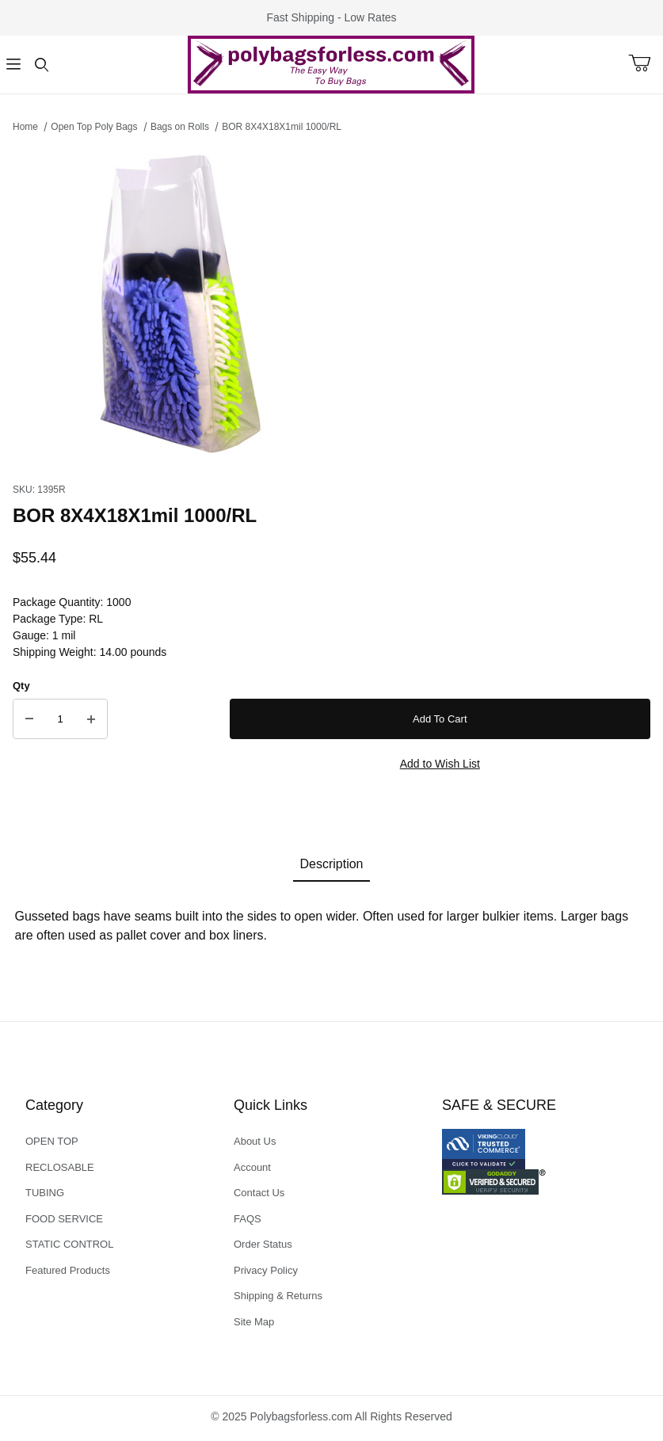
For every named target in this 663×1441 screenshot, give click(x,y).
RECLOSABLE (59, 1167)
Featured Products (67, 1270)
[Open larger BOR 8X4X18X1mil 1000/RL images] (331, 303)
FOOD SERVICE (64, 1219)
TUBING (44, 1193)
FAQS (247, 1219)
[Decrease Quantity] (29, 719)
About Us (255, 1141)
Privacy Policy (266, 1270)
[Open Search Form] (41, 64)
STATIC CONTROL (69, 1244)
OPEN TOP (51, 1141)
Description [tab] (331, 864)
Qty (21, 686)
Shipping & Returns (278, 1296)
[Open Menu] (14, 64)
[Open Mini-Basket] (645, 63)
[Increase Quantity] (91, 719)
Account (252, 1167)
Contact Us (259, 1193)
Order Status (263, 1244)
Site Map (254, 1322)
